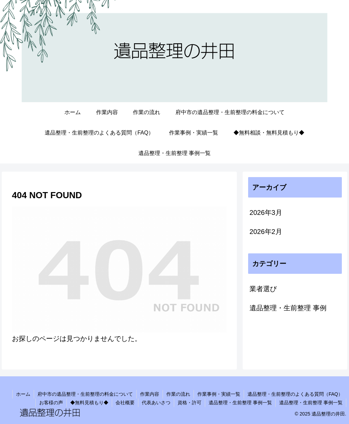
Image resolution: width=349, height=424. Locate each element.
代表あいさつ (156, 402)
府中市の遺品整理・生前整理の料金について (85, 394)
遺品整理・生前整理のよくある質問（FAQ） (295, 394)
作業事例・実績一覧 (218, 394)
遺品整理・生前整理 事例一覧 (240, 402)
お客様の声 (51, 402)
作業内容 (149, 394)
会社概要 (125, 402)
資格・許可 (189, 402)
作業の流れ (178, 394)
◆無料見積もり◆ (89, 402)
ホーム (23, 394)
